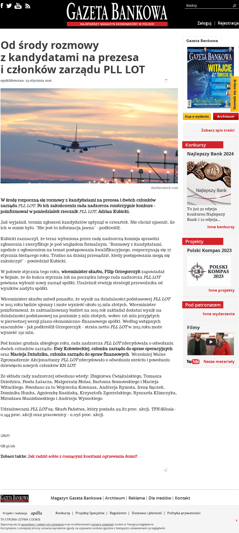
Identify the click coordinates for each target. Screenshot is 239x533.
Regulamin (118, 513)
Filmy (193, 327)
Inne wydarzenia (219, 313)
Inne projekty (222, 290)
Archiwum (225, 116)
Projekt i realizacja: (15, 513)
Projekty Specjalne (90, 513)
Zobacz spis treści (218, 130)
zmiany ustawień (102, 524)
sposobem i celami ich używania (42, 524)
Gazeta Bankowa (202, 40)
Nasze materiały (219, 361)
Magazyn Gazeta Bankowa (76, 498)
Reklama (136, 498)
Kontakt (182, 498)
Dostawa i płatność (147, 513)
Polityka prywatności (183, 513)
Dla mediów (160, 498)
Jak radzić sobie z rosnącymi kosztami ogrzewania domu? (82, 456)
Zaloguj (204, 23)
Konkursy (63, 513)
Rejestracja (228, 23)
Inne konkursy (221, 226)
